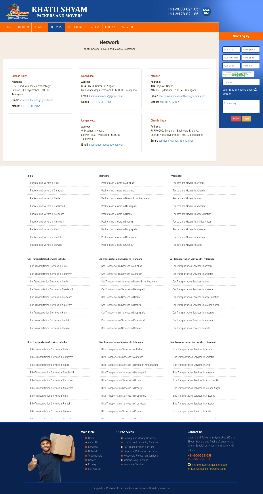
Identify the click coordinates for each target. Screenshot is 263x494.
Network (56, 27)
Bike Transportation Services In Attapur (193, 349)
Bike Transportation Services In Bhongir (121, 388)
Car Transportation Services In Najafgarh (51, 305)
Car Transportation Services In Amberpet (193, 320)
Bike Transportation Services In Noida (49, 364)
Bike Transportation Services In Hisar (49, 395)
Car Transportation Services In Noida (49, 281)
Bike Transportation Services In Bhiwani (50, 411)
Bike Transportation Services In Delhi (49, 349)
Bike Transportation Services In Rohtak (50, 403)
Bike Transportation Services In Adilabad (122, 349)
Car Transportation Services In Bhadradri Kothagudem (129, 281)
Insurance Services (134, 464)
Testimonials (76, 27)
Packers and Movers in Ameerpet (189, 206)
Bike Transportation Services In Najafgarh (51, 388)
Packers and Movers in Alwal (187, 198)
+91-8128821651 (31, 106)
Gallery (95, 27)
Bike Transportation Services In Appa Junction (196, 380)
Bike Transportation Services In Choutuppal (123, 403)
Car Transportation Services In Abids (191, 328)
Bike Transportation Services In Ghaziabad (52, 372)
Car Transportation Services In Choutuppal (123, 320)
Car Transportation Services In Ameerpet (193, 289)
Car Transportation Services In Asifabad (121, 274)
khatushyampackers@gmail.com (207, 469)
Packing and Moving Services (140, 438)
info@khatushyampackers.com (209, 465)
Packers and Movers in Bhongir (117, 221)
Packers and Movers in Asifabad (117, 190)
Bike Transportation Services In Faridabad (51, 380)
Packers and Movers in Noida (45, 198)
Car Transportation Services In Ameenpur (194, 312)
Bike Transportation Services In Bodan (121, 380)
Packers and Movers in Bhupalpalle (119, 229)
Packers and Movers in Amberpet (189, 237)
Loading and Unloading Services (141, 442)
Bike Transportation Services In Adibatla (193, 357)
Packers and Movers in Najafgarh (47, 221)
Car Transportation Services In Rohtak (49, 320)
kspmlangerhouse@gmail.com (106, 145)
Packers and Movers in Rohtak (45, 237)
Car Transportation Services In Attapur (192, 266)
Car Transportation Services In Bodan (120, 297)
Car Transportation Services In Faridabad (51, 297)
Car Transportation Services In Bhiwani (50, 328)
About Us (23, 27)
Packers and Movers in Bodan (116, 214)
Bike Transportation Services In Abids (192, 411)
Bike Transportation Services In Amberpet (194, 403)
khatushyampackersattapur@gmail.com (182, 96)
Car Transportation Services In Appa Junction (196, 297)
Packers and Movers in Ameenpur (190, 229)
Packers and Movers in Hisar (44, 229)
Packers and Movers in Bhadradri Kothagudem (125, 198)
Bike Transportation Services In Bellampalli (123, 372)
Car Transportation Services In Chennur (121, 328)
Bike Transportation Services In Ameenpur (194, 395)
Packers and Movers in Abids (187, 244)
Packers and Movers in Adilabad (117, 183)
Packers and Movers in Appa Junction (192, 214)
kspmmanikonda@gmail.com (106, 96)
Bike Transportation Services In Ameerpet (194, 372)
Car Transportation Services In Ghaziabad (51, 289)
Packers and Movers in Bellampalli (119, 206)
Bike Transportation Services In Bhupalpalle (123, 395)
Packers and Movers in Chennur (117, 244)
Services (39, 27)
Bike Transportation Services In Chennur (122, 411)
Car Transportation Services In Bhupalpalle (123, 312)
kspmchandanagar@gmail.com (176, 140)
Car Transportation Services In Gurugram (51, 274)
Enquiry (110, 27)
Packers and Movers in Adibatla (189, 190)
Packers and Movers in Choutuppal (119, 237)
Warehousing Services (136, 460)
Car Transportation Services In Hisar (48, 312)
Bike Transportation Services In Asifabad (122, 357)
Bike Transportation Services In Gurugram (51, 357)
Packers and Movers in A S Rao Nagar (192, 221)
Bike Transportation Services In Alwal (192, 364)
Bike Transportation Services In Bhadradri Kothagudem (129, 364)
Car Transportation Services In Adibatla (193, 274)
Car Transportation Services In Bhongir (121, 305)
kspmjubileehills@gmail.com (36, 100)
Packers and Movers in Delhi (44, 183)
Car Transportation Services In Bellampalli (123, 289)
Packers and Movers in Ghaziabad (47, 206)
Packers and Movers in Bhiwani (46, 244)
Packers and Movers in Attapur (188, 183)
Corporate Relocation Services (140, 451)
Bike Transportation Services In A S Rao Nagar (196, 388)
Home (8, 27)
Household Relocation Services (141, 455)
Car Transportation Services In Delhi (48, 266)
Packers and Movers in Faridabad (47, 214)
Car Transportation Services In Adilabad (121, 266)
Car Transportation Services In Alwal (191, 281)
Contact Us (127, 27)
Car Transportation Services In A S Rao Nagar (196, 305)
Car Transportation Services (139, 447)
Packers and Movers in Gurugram (47, 190)
